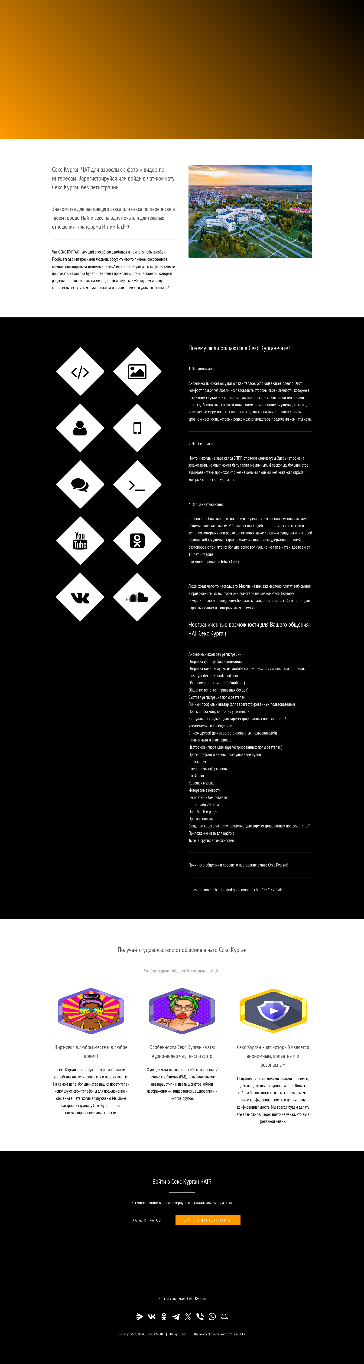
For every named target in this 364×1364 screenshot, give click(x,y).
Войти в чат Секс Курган (208, 1220)
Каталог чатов (147, 1220)
